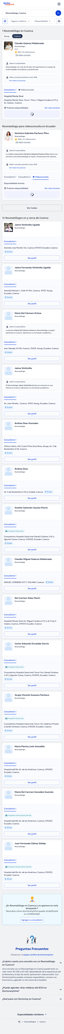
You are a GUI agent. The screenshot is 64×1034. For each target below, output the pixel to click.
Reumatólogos (30, 1022)
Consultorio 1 (10, 90)
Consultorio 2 (24, 177)
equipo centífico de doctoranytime (38, 955)
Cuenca (17, 36)
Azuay (6, 36)
